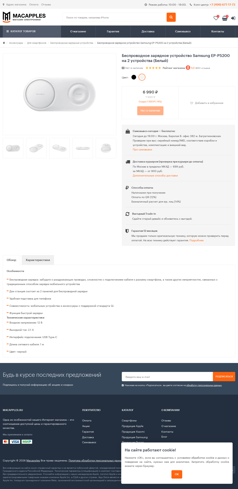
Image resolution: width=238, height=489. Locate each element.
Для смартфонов (36, 42)
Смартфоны (129, 420)
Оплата (33, 4)
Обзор (11, 260)
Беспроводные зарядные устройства (71, 42)
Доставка (148, 31)
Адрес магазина (14, 4)
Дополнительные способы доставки (155, 175)
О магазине (78, 31)
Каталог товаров (21, 31)
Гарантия (113, 31)
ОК (177, 474)
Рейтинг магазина (186, 68)
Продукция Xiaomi (133, 431)
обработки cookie (202, 457)
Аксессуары (16, 42)
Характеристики (38, 260)
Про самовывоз (142, 149)
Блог (164, 436)
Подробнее (196, 240)
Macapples (33, 460)
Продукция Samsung (135, 437)
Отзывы (46, 4)
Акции (86, 426)
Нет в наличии (150, 110)
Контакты (217, 31)
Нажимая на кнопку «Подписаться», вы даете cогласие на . (172, 385)
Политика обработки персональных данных (96, 460)
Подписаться (224, 376)
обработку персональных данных (204, 385)
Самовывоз (183, 31)
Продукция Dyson (133, 442)
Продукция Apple (132, 426)
